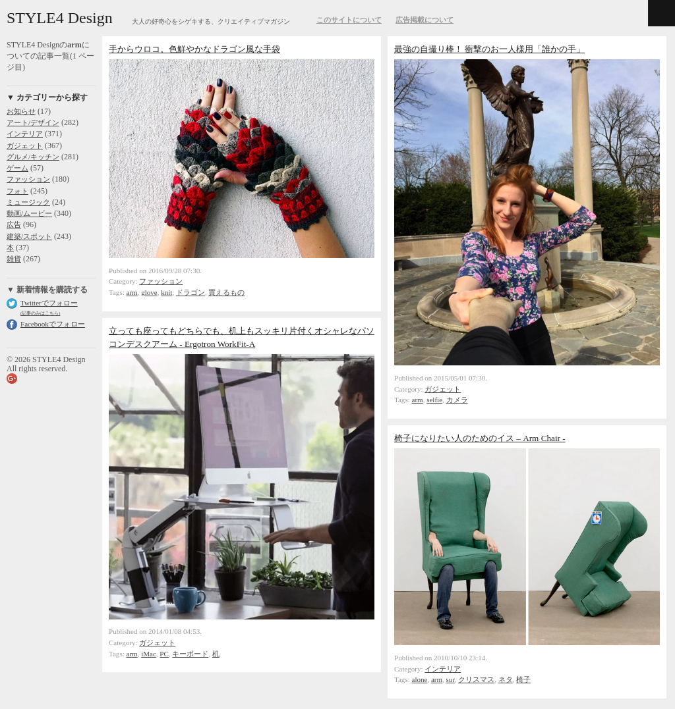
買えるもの (226, 292)
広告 (14, 224)
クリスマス (476, 679)
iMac (148, 654)
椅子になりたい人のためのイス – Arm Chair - (480, 438)
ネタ (505, 679)
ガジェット (25, 145)
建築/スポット (29, 236)
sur (450, 679)
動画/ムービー (29, 213)
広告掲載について (425, 20)
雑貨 (14, 259)
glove (149, 292)
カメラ (457, 400)
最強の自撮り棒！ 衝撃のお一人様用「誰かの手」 (489, 49)
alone (420, 679)
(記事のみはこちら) (40, 313)
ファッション (28, 179)
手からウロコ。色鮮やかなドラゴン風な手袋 (194, 49)
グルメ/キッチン (33, 157)
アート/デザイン (33, 122)
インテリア (25, 134)
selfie (434, 400)
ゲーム (17, 168)
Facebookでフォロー (52, 324)
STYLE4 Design (60, 17)
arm (132, 292)
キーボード (190, 654)
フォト (17, 191)
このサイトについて (349, 20)
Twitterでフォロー (49, 303)
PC (164, 654)
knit (166, 292)
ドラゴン (190, 292)
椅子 (523, 679)
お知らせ (21, 111)
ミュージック (28, 202)
